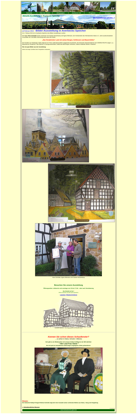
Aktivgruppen (61, 13)
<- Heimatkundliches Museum (31, 407)
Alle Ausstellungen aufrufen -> (104, 18)
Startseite (29, 13)
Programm (92, 13)
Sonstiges (108, 13)
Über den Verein (45, 13)
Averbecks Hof (76, 13)
